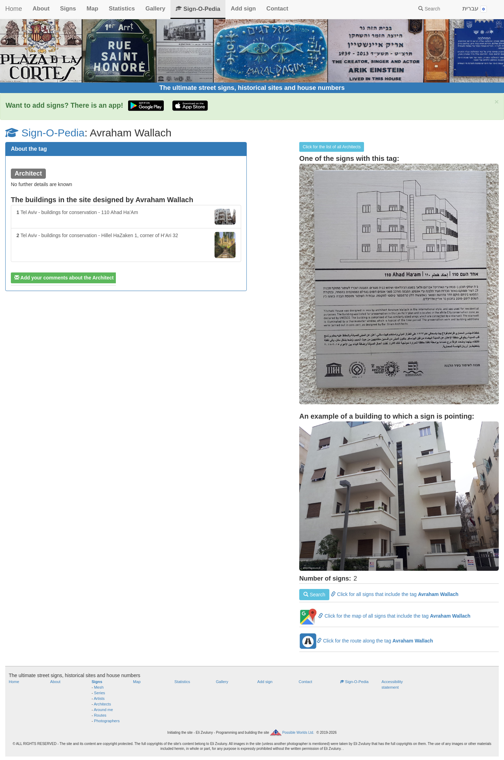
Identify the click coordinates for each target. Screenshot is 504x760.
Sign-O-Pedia (198, 9)
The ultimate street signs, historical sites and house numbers (252, 87)
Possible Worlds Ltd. (298, 732)
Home (13, 8)
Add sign (243, 8)
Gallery (155, 8)
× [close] (497, 101)
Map (92, 8)
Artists (99, 698)
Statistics (122, 8)
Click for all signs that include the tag (378, 594)
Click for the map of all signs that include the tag (384, 616)
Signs (68, 8)
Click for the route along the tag (366, 641)
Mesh (99, 687)
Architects (102, 704)
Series (99, 693)
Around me (103, 710)
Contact (277, 8)
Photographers (107, 721)
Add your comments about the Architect (64, 277)
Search (429, 9)
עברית (474, 9)
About (41, 8)
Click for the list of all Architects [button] (331, 146)
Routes (100, 715)
